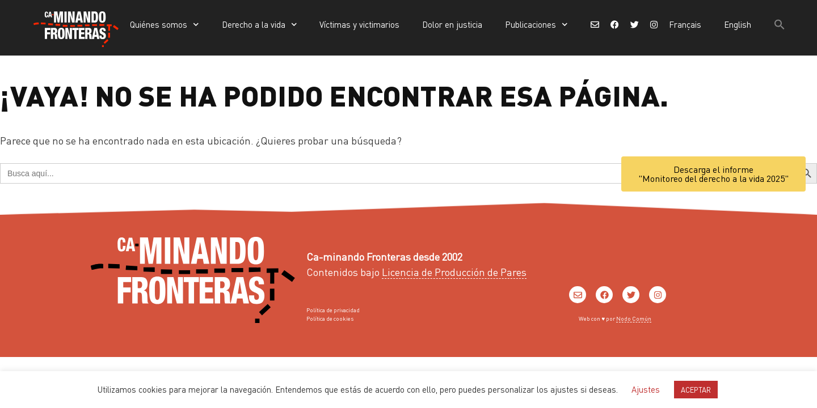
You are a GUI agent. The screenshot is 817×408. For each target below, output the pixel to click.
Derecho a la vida (259, 24)
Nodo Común (633, 318)
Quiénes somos (164, 24)
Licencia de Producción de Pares (454, 271)
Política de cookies (329, 318)
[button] (780, 24)
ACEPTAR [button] (696, 389)
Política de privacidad (333, 310)
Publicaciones (536, 24)
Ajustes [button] (645, 389)
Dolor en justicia (452, 24)
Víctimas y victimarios (359, 24)
